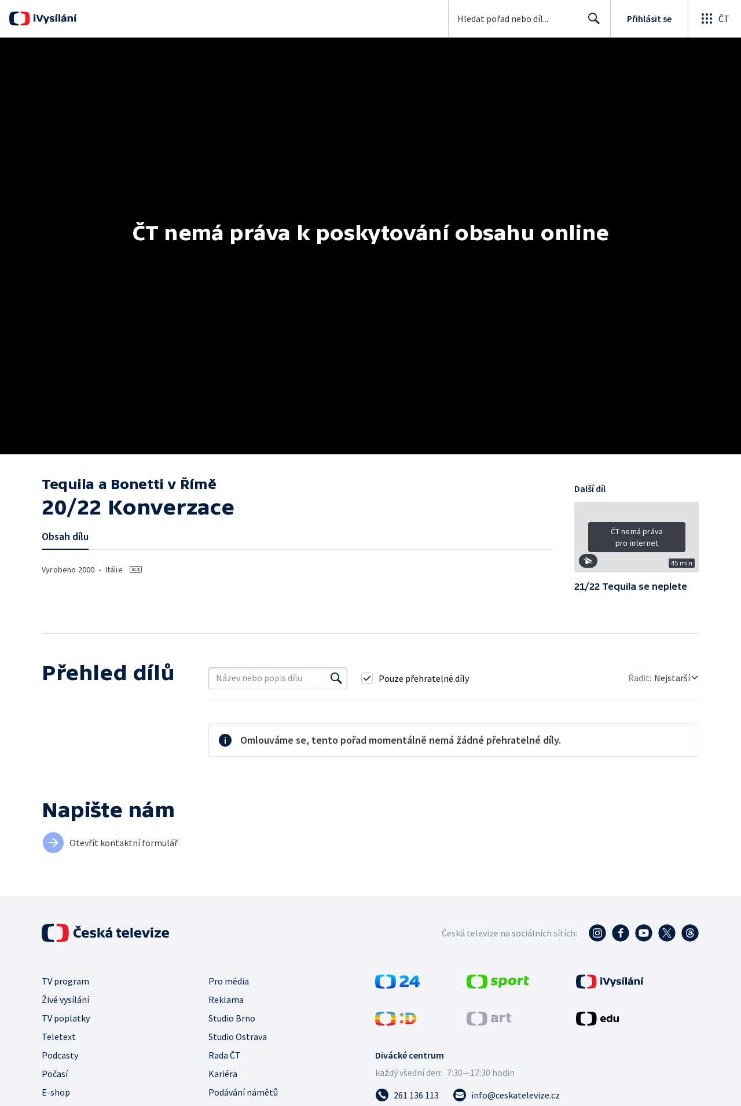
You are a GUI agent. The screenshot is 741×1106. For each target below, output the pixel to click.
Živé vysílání (65, 999)
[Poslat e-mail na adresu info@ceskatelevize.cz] (506, 1095)
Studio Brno (231, 1018)
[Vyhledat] (336, 678)
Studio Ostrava (237, 1036)
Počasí (55, 1073)
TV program (65, 981)
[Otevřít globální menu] (714, 18)
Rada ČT (224, 1055)
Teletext (59, 1036)
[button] (636, 541)
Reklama (226, 999)
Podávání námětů (243, 1092)
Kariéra (222, 1073)
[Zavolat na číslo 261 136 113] (407, 1095)
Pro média (228, 981)
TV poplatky (66, 1018)
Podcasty (60, 1055)
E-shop (56, 1092)
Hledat (590, 23)
